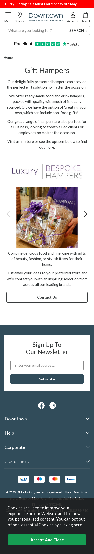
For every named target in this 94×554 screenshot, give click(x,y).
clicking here (70, 524)
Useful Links (17, 461)
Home (8, 57)
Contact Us (47, 297)
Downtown (16, 418)
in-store (27, 141)
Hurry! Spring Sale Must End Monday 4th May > (42, 4)
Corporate (15, 447)
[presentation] (8, 214)
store (76, 273)
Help (9, 433)
